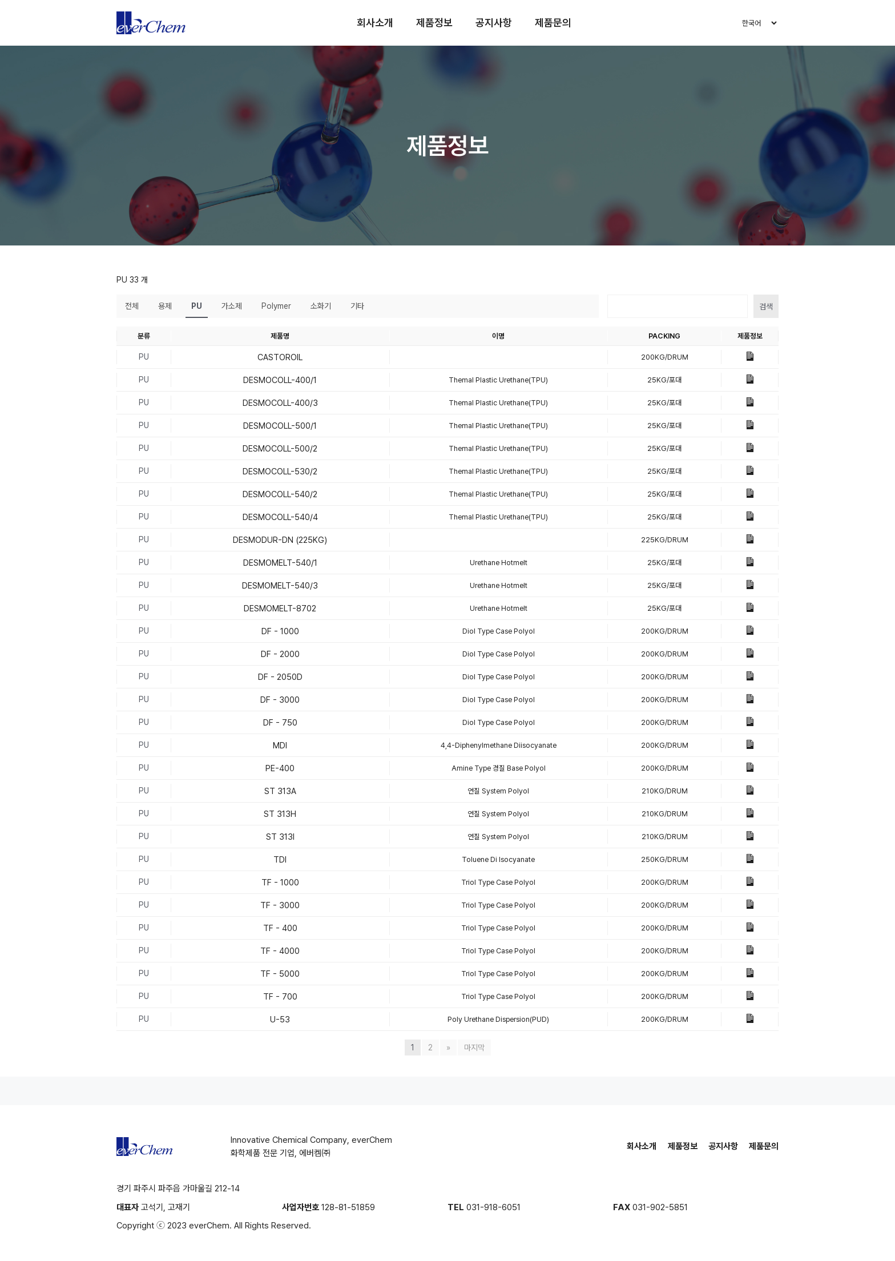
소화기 (321, 306)
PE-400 (280, 768)
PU (196, 306)
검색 (766, 306)
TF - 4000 (280, 951)
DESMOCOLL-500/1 (280, 426)
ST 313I (280, 837)
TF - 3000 (280, 905)
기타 (357, 306)
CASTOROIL (280, 357)
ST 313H (280, 814)
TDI (280, 860)
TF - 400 (280, 928)
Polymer (276, 306)
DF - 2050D (280, 677)
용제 (165, 306)
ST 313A (280, 791)
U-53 (280, 1019)
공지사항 (493, 23)
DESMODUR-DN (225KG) (280, 540)
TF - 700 (280, 997)
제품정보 (434, 23)
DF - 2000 (280, 654)
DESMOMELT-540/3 (280, 586)
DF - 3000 (280, 700)
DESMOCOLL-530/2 (280, 471)
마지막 (474, 1047)
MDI (280, 745)
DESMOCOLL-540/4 (280, 517)
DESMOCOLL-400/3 (280, 403)
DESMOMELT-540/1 (280, 563)
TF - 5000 (280, 974)
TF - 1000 (280, 882)
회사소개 (375, 23)
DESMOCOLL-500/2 (280, 449)
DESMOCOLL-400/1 (280, 380)
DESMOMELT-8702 (280, 608)
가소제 (231, 306)
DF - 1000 (280, 631)
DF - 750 (280, 723)
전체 (132, 306)
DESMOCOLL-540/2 (280, 494)
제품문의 (553, 23)
